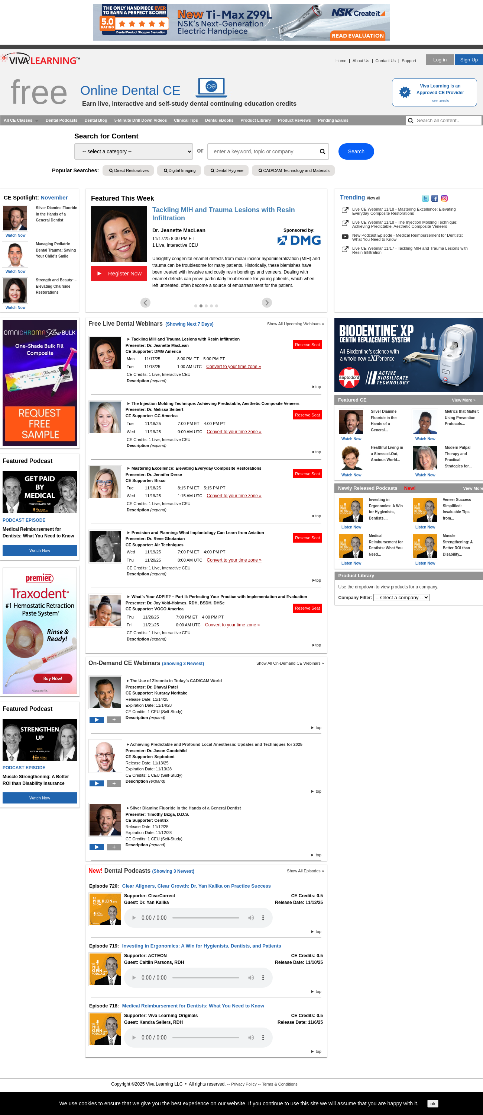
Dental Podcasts (62, 120)
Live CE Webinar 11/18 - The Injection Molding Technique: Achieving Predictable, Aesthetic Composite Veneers (404, 224)
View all (373, 198)
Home (340, 60)
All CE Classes (18, 120)
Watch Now (39, 550)
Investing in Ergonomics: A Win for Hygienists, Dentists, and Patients (201, 946)
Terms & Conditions (279, 1084)
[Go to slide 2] (201, 305)
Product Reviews (294, 120)
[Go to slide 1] (195, 305)
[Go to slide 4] (211, 305)
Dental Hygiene (227, 170)
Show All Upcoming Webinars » (295, 324)
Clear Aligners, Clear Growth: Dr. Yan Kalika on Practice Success (196, 886)
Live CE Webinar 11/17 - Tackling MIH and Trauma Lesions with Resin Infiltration (410, 250)
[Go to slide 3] (206, 305)
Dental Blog (96, 120)
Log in (440, 60)
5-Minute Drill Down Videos (140, 120)
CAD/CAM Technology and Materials (294, 170)
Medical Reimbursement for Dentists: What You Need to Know (193, 1006)
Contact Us (386, 60)
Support (409, 60)
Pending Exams (333, 120)
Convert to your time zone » (233, 366)
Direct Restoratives (129, 170)
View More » (464, 400)
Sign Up (469, 60)
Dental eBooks (219, 120)
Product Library (255, 120)
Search (356, 151)
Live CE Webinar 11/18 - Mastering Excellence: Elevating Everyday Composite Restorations (404, 211)
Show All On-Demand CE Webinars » (290, 663)
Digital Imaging (180, 170)
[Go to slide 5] (216, 305)
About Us (361, 60)
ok (432, 1103)
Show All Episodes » (305, 871)
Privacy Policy (243, 1084)
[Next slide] (267, 303)
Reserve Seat (307, 344)
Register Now (119, 273)
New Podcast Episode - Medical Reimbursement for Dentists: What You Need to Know (407, 237)
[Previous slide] (145, 303)
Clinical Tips (186, 120)
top (318, 386)
